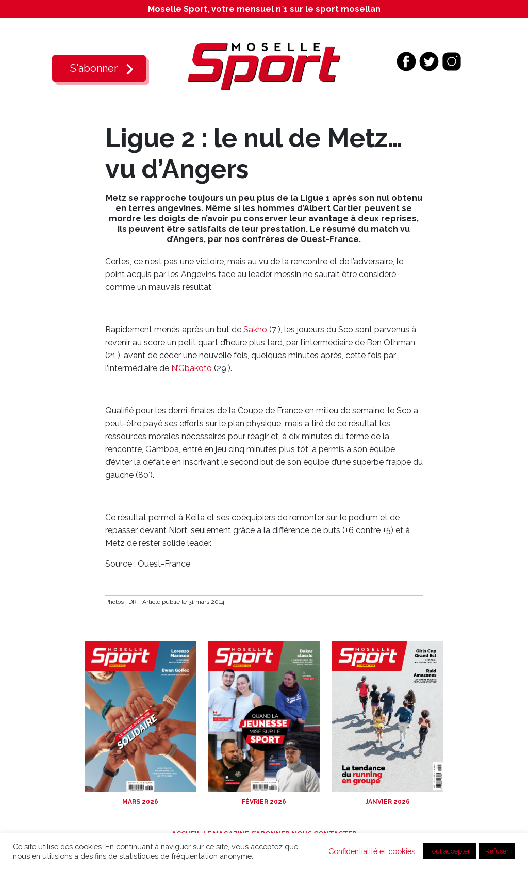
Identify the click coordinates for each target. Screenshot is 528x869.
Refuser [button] (497, 851)
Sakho (255, 329)
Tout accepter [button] (449, 851)
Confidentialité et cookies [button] (371, 851)
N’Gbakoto (191, 368)
